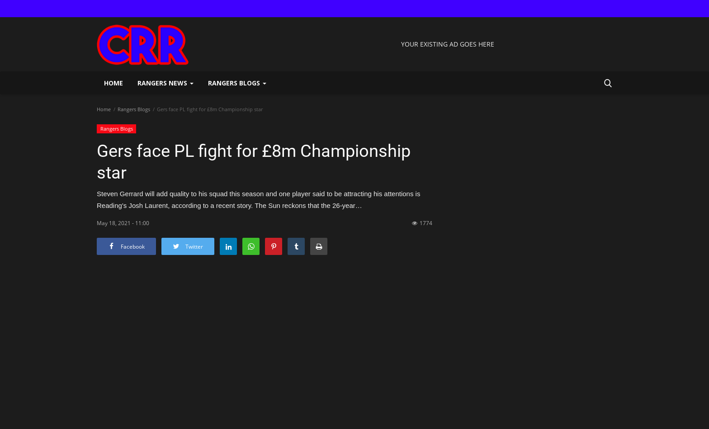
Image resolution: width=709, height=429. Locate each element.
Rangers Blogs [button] (237, 83)
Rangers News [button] (165, 83)
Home (113, 83)
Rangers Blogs (134, 109)
